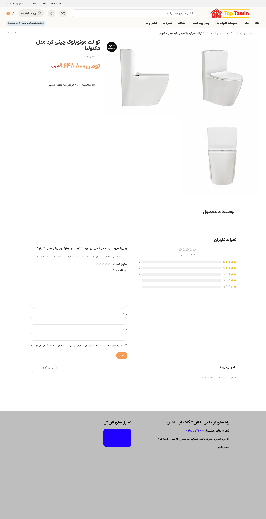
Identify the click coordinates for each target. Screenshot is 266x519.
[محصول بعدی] (8, 33)
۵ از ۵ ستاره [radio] (97, 264)
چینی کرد (89, 57)
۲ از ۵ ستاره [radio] (106, 264)
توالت (226, 33)
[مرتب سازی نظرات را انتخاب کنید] (43, 368)
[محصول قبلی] (16, 33)
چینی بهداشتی (241, 33)
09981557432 (194, 431)
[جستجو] (133, 13)
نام (124, 314)
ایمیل (123, 329)
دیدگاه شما (120, 270)
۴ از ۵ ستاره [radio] (100, 264)
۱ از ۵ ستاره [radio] (109, 264)
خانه (257, 33)
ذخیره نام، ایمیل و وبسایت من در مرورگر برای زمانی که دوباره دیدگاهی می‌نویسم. (76, 346)
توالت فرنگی (212, 33)
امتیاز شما (120, 264)
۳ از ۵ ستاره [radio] (103, 264)
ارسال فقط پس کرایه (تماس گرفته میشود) (26, 23)
